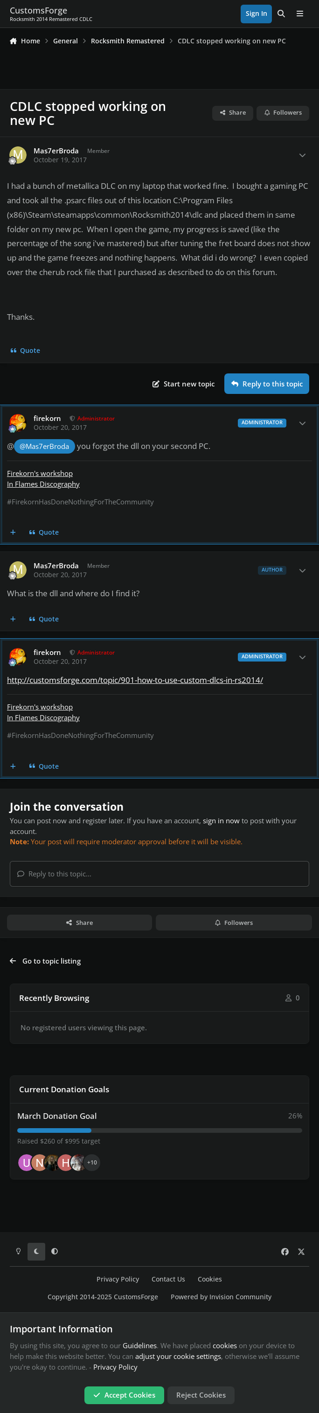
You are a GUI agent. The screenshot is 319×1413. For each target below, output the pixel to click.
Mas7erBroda (56, 150)
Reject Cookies (201, 1394)
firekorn (47, 418)
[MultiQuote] (13, 533)
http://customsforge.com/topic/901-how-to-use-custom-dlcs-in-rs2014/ (135, 680)
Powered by (221, 1297)
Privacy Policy (118, 1279)
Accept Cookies (124, 1394)
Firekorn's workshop (40, 473)
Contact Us (168, 1279)
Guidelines (140, 1345)
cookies (225, 1345)
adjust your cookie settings (178, 1356)
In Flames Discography (43, 484)
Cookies (210, 1279)
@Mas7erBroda (44, 446)
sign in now (221, 820)
